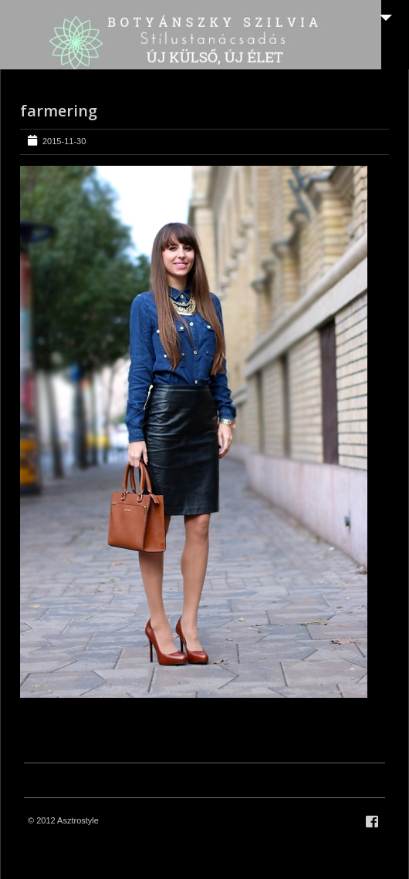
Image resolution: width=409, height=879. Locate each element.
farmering (58, 110)
